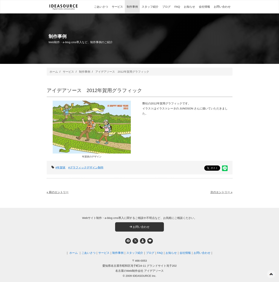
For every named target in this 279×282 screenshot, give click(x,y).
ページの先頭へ (271, 274)
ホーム (54, 71)
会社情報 (204, 6)
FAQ (177, 6)
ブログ (166, 6)
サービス (117, 6)
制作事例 (132, 6)
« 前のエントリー (58, 192)
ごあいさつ (101, 6)
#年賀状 (60, 167)
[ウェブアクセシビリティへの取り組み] (150, 241)
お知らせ (189, 6)
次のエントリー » (221, 192)
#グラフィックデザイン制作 (85, 167)
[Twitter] (135, 241)
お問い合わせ (222, 6)
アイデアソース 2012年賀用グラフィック (122, 71)
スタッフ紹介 (150, 6)
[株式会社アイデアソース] (64, 7)
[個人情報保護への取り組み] (143, 241)
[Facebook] (128, 241)
